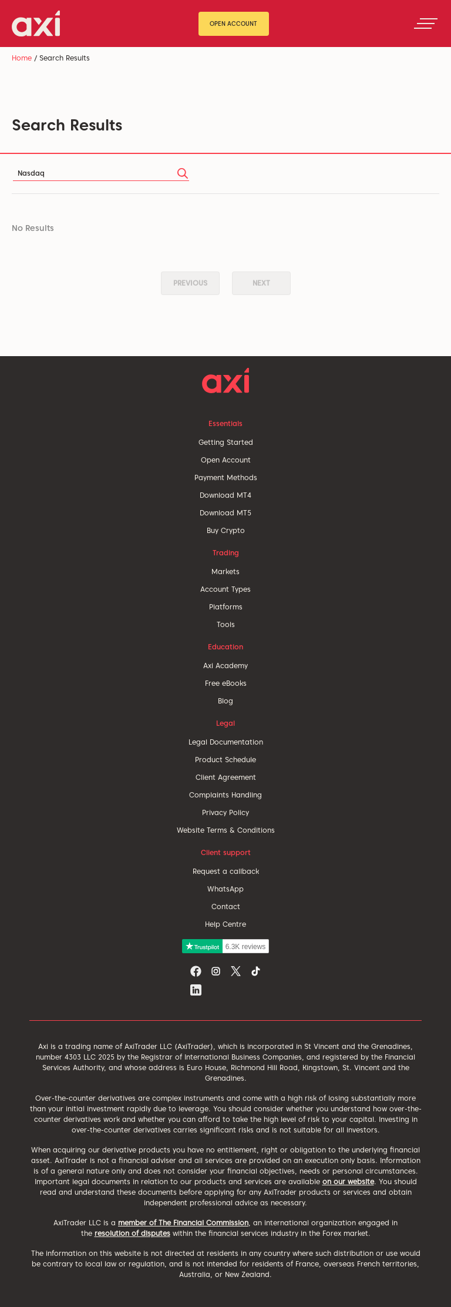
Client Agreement (226, 777)
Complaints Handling (225, 794)
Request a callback (226, 871)
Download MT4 (225, 495)
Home (22, 57)
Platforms (226, 606)
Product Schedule (225, 759)
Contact (225, 906)
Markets (225, 571)
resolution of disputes (132, 1233)
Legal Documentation (226, 742)
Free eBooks (226, 683)
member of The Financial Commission (183, 1222)
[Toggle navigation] (425, 23)
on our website (348, 1181)
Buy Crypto (226, 530)
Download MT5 (225, 512)
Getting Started (225, 442)
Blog (225, 700)
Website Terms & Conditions (226, 830)
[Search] (101, 173)
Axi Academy (225, 665)
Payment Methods (225, 477)
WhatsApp (225, 888)
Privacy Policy (225, 812)
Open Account (233, 23)
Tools (226, 624)
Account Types (225, 589)
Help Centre (225, 924)
